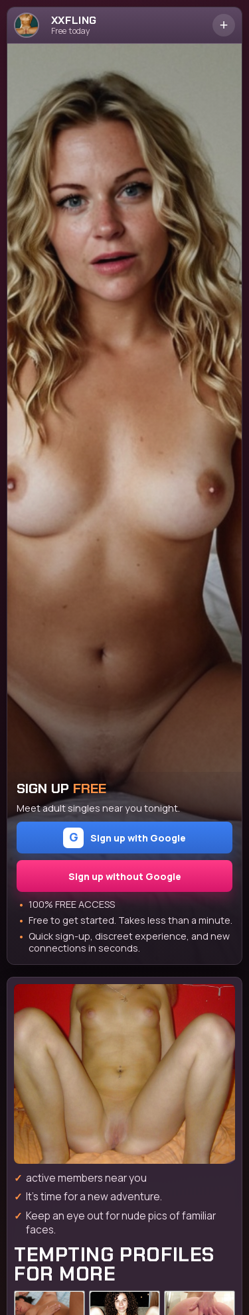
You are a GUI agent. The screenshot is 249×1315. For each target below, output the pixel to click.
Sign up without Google (124, 876)
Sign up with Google (124, 838)
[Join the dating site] (124, 1074)
